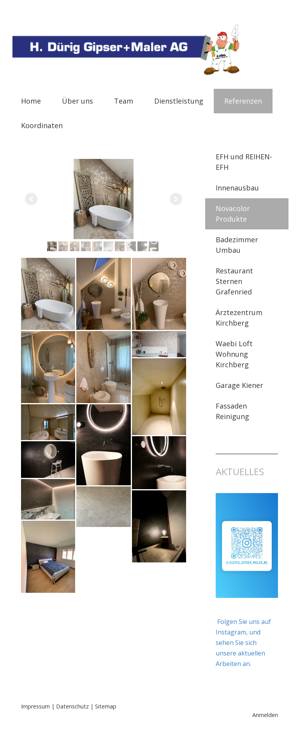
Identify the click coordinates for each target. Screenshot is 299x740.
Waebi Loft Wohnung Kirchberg (234, 354)
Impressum (35, 706)
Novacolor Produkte (233, 214)
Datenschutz (72, 706)
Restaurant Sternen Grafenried (234, 281)
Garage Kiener (239, 385)
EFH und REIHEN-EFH (244, 162)
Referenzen (243, 101)
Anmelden (265, 715)
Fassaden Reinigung (232, 411)
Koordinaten (42, 125)
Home (31, 101)
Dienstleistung (178, 101)
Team (123, 101)
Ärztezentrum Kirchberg (239, 318)
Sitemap (105, 706)
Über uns (77, 101)
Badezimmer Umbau (237, 245)
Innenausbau (237, 187)
